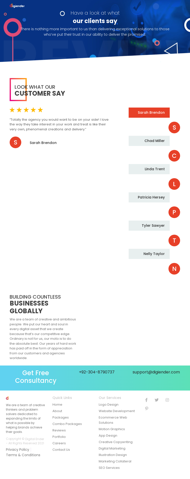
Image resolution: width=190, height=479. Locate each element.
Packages (60, 417)
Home (57, 404)
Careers (59, 443)
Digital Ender (34, 439)
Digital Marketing (112, 448)
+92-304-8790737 (97, 372)
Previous (147, 98)
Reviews (59, 430)
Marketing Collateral (115, 461)
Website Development (117, 411)
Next (147, 280)
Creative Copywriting (116, 442)
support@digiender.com (156, 372)
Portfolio (59, 436)
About (57, 411)
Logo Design (109, 404)
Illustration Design (113, 454)
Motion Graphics (112, 429)
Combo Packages (67, 424)
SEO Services (109, 467)
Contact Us (61, 449)
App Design (108, 435)
